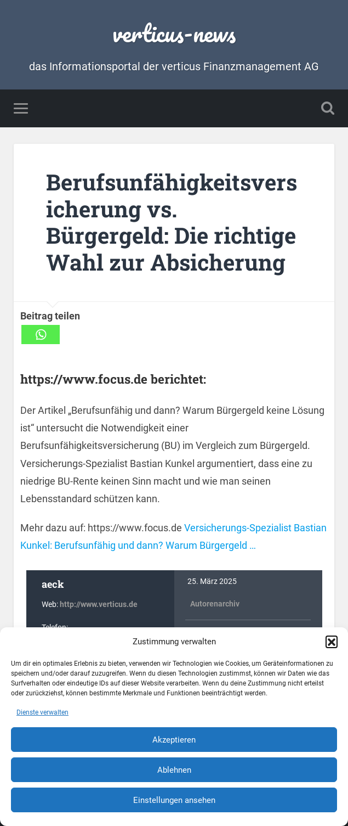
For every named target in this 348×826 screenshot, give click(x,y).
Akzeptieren (174, 740)
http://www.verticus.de (99, 604)
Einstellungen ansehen (174, 800)
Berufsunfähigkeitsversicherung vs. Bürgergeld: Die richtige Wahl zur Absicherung (171, 222)
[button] (331, 641)
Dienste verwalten (42, 712)
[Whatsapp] (40, 334)
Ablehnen (174, 770)
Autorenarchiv (214, 604)
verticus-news (174, 32)
